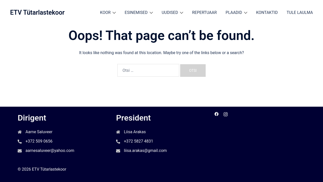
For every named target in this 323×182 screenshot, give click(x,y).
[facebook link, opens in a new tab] (216, 113)
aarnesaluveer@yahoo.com (49, 150)
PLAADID (234, 12)
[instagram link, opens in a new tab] (226, 113)
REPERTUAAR (204, 12)
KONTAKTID (267, 12)
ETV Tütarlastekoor (37, 12)
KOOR (105, 12)
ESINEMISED (136, 12)
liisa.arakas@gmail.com (145, 150)
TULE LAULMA (300, 12)
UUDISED (170, 12)
